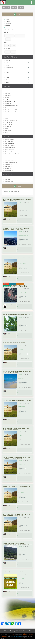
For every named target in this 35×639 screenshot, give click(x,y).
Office (5, 132)
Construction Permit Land (10, 105)
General (6, 97)
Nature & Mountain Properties (11, 153)
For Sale (6, 19)
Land (6, 27)
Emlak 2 (6, 177)
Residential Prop (8, 170)
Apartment (7, 89)
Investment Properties (9, 151)
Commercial (7, 25)
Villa (5, 91)
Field (5, 116)
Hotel (5, 128)
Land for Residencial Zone (10, 120)
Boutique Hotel (8, 124)
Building (6, 93)
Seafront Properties (9, 147)
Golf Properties (8, 141)
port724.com (11, 634)
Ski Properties (7, 164)
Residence (7, 23)
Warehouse (7, 103)
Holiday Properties (8, 149)
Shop (5, 99)
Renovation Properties (9, 156)
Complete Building (9, 101)
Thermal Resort (8, 122)
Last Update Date (14, 191)
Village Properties (8, 158)
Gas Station (7, 130)
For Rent (7, 21)
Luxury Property (8, 166)
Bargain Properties (9, 145)
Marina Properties (8, 139)
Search (18, 14)
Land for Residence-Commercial (12, 112)
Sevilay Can (7, 179)
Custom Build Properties (10, 162)
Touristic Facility (8, 29)
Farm (5, 118)
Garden (6, 107)
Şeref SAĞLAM (8, 181)
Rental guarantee (8, 143)
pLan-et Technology (15, 636)
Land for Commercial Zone (10, 109)
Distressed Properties (9, 160)
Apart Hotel (7, 126)
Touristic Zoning (8, 114)
